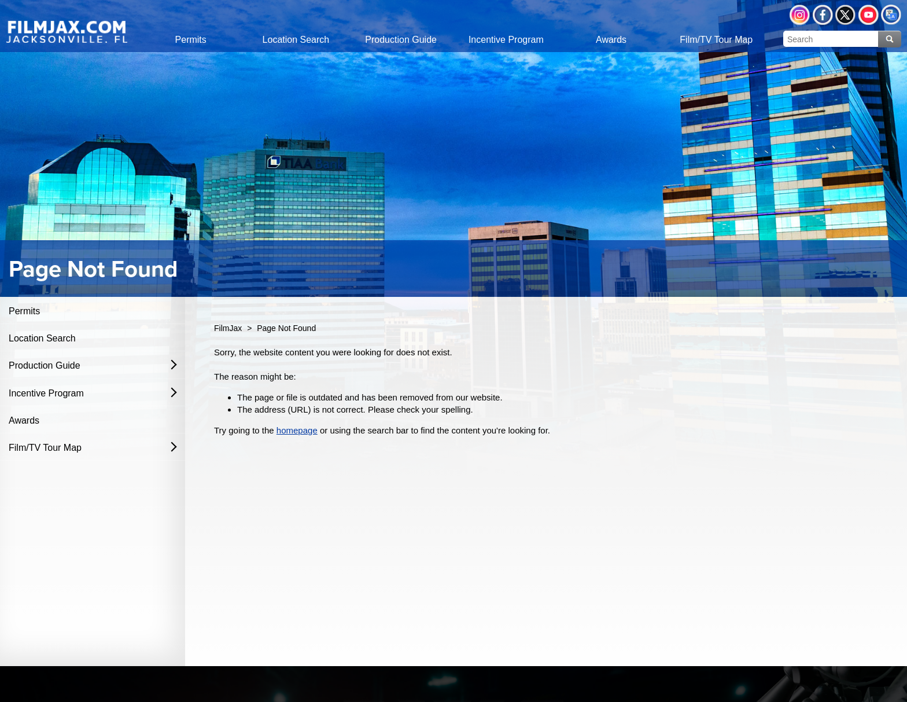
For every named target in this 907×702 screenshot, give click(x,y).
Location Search (42, 338)
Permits (24, 311)
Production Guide (44, 365)
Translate (891, 15)
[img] (66, 31)
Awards (24, 420)
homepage (297, 430)
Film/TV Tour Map (45, 448)
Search (889, 39)
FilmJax (228, 328)
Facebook (823, 15)
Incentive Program (46, 393)
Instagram (800, 15)
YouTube (868, 15)
